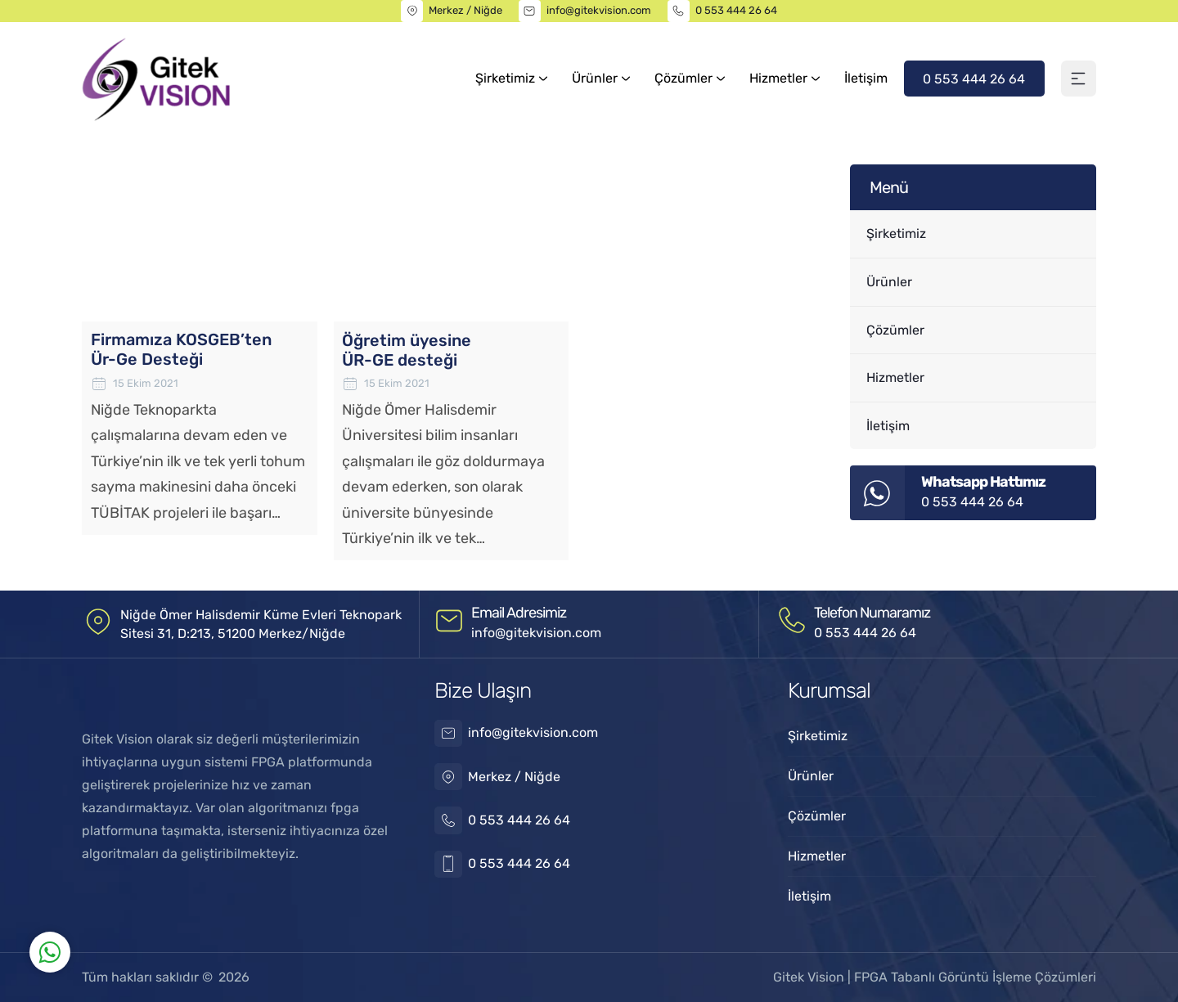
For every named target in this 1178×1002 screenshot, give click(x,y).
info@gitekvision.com (598, 10)
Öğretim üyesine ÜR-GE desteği (406, 350)
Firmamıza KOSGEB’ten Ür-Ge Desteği (181, 350)
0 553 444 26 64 (736, 10)
